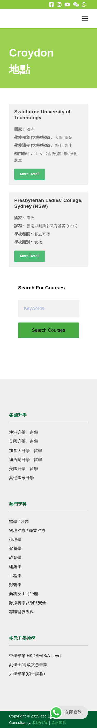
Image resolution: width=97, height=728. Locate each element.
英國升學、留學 (23, 441)
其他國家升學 (21, 477)
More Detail (29, 174)
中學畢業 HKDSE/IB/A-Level (35, 655)
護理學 (15, 539)
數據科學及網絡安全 (27, 603)
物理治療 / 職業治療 (27, 530)
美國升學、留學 (23, 468)
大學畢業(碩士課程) (27, 673)
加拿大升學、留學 (25, 450)
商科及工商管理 (23, 594)
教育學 (15, 557)
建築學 (15, 567)
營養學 (15, 548)
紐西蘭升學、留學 (25, 459)
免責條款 (58, 722)
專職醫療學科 (21, 612)
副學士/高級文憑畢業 (28, 664)
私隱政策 (40, 722)
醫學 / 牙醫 (19, 521)
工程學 (15, 576)
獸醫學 (15, 585)
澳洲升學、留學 (23, 432)
